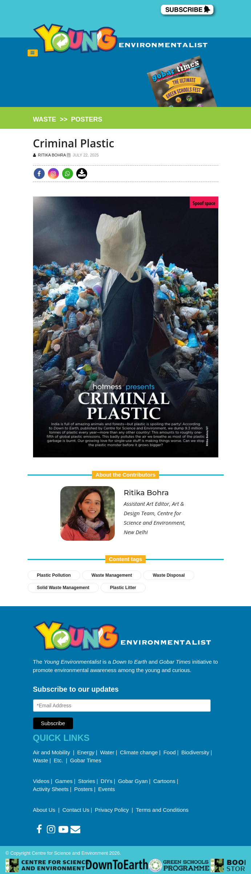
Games (63, 781)
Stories (86, 781)
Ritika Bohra (50, 155)
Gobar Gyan (133, 781)
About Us (45, 810)
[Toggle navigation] (33, 53)
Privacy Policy (112, 810)
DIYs (107, 781)
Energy (86, 752)
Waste (40, 760)
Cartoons (164, 781)
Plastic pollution (54, 575)
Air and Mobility (52, 752)
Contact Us (75, 810)
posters (86, 119)
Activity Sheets (51, 789)
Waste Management (112, 575)
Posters (83, 789)
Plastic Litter (123, 587)
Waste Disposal (169, 575)
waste (44, 119)
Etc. (58, 760)
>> (67, 119)
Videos (41, 781)
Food (169, 752)
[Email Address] (122, 705)
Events (106, 789)
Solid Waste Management (63, 587)
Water (107, 752)
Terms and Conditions (162, 810)
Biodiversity (195, 752)
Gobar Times (85, 760)
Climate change (139, 752)
